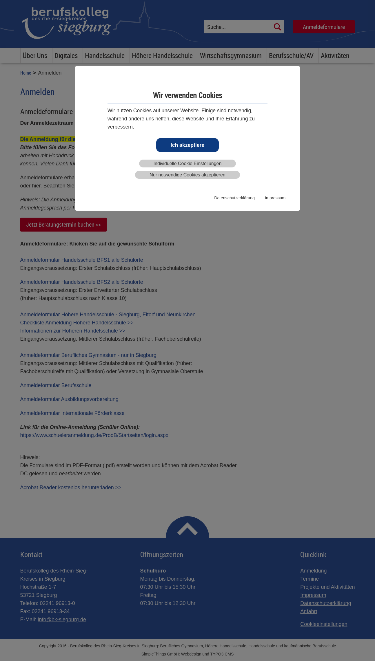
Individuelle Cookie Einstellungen (188, 163)
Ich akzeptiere (187, 145)
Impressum (275, 198)
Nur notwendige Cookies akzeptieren (187, 174)
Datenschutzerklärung (234, 198)
